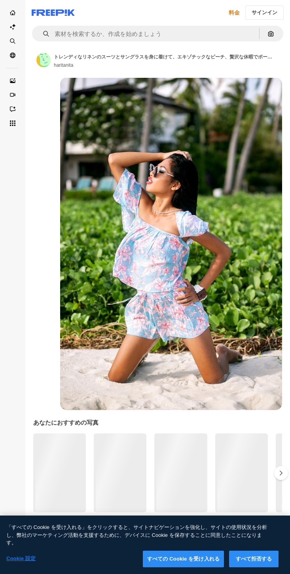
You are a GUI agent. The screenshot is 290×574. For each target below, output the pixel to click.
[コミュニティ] (12, 55)
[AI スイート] (12, 27)
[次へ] (281, 472)
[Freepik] (53, 12)
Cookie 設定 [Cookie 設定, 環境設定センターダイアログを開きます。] (21, 565)
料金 (234, 12)
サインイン (264, 12)
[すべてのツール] (12, 123)
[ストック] (12, 41)
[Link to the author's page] (43, 60)
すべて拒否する (254, 565)
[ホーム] (12, 12)
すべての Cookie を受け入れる (183, 565)
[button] (43, 34)
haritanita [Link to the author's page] (63, 65)
